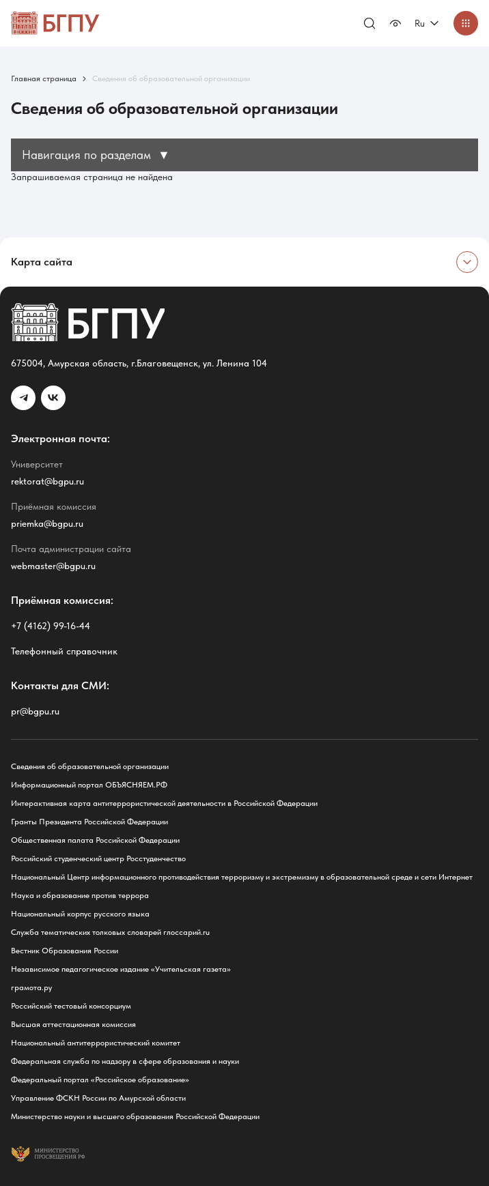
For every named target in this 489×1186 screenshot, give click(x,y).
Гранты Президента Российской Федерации (89, 821)
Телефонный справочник (64, 651)
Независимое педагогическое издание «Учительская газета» (121, 969)
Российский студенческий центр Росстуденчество (98, 858)
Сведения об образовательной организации (90, 766)
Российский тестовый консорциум (71, 1006)
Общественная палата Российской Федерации (95, 840)
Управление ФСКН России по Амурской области (98, 1098)
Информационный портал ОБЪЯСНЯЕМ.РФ (89, 785)
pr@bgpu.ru (35, 711)
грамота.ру (31, 987)
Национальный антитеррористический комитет (95, 1042)
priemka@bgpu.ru (47, 523)
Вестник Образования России (64, 950)
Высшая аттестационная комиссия (73, 1024)
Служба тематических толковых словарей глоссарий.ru (110, 932)
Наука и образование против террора (80, 895)
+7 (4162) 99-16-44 (50, 625)
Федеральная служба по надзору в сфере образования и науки (125, 1061)
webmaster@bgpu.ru (53, 565)
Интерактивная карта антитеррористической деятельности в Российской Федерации (164, 803)
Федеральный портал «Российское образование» (100, 1079)
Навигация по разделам (96, 154)
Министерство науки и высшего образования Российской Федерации (135, 1116)
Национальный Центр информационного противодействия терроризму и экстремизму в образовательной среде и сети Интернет (242, 877)
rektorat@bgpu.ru (47, 481)
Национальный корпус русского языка (80, 914)
